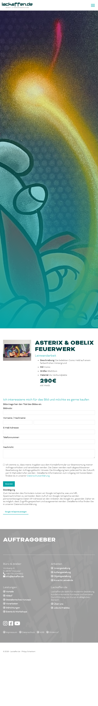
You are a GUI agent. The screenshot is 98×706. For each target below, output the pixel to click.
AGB (42, 632)
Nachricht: (8, 447)
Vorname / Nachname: (14, 418)
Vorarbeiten (12, 603)
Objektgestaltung (62, 576)
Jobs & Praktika (61, 608)
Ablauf (9, 595)
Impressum (11, 632)
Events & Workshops (16, 611)
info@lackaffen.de (15, 576)
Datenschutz (28, 632)
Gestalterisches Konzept (18, 599)
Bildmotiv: (7, 408)
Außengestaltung (62, 572)
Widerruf (54, 632)
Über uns (58, 604)
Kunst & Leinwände (63, 580)
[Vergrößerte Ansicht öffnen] (17, 350)
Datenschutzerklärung (38, 475)
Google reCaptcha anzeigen (16, 512)
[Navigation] (92, 5)
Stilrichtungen (13, 607)
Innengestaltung (62, 568)
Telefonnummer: (11, 437)
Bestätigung (9, 490)
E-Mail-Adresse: (11, 427)
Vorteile (10, 591)
